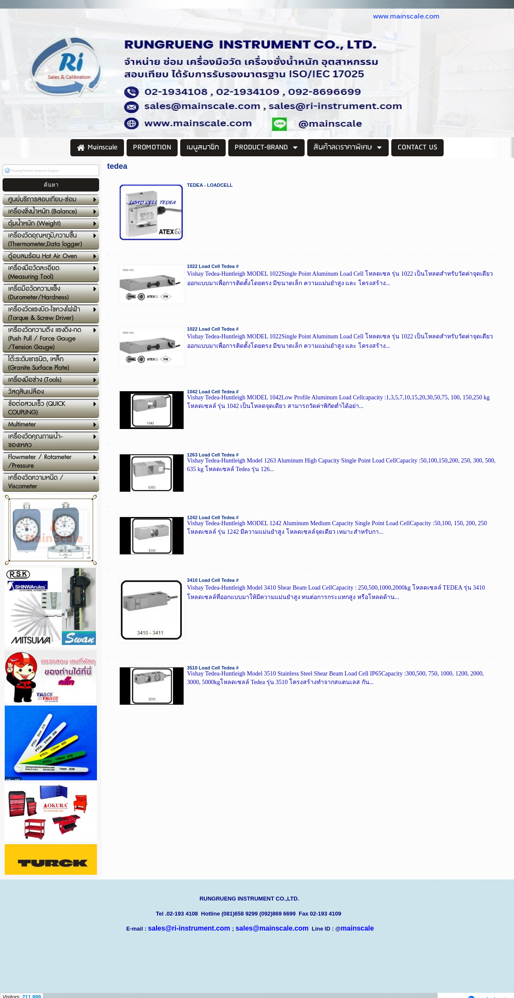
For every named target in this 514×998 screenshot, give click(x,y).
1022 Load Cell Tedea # (213, 266)
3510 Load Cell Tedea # (213, 667)
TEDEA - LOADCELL (210, 185)
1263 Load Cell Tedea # (213, 454)
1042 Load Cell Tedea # (213, 391)
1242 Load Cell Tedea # (213, 517)
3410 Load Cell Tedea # (213, 580)
